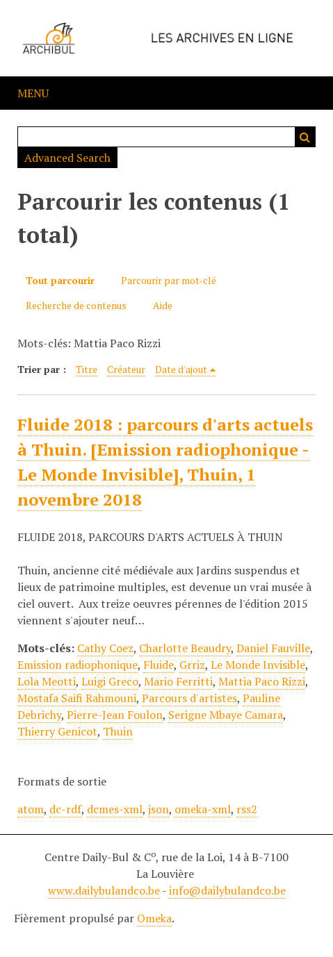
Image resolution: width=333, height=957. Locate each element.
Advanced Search (67, 157)
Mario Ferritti (178, 681)
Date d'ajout (181, 369)
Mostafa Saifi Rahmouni (76, 698)
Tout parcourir (60, 280)
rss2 (246, 809)
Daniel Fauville (273, 648)
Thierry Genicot (57, 731)
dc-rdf (65, 809)
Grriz (192, 664)
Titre (86, 369)
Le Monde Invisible (258, 664)
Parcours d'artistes (189, 698)
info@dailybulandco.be (227, 890)
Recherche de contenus (76, 305)
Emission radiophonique (77, 664)
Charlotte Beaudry (185, 648)
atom (30, 809)
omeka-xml (202, 809)
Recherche (305, 136)
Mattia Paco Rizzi (261, 681)
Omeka (154, 918)
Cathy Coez (105, 648)
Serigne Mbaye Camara (225, 714)
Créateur (126, 369)
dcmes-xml (115, 809)
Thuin (118, 731)
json (158, 809)
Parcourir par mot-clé (168, 280)
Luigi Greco (109, 681)
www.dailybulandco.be (104, 890)
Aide (162, 305)
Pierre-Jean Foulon (115, 714)
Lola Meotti (46, 681)
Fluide (158, 664)
